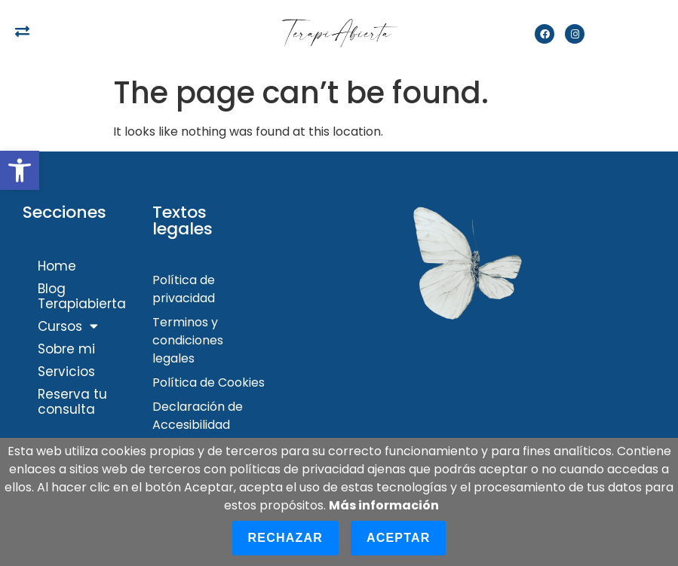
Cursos (68, 326)
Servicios (66, 372)
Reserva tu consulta (72, 401)
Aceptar (399, 537)
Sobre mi (66, 349)
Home (57, 266)
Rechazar (285, 537)
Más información (384, 505)
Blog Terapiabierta (82, 296)
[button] (19, 170)
